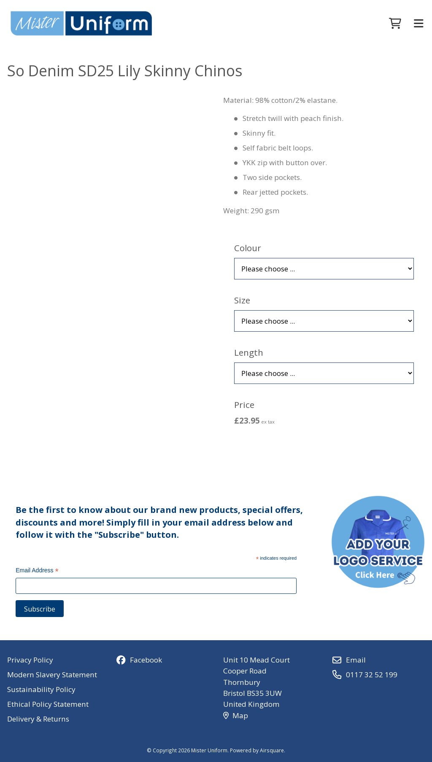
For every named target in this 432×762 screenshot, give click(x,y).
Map (235, 715)
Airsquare (272, 750)
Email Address (37, 571)
